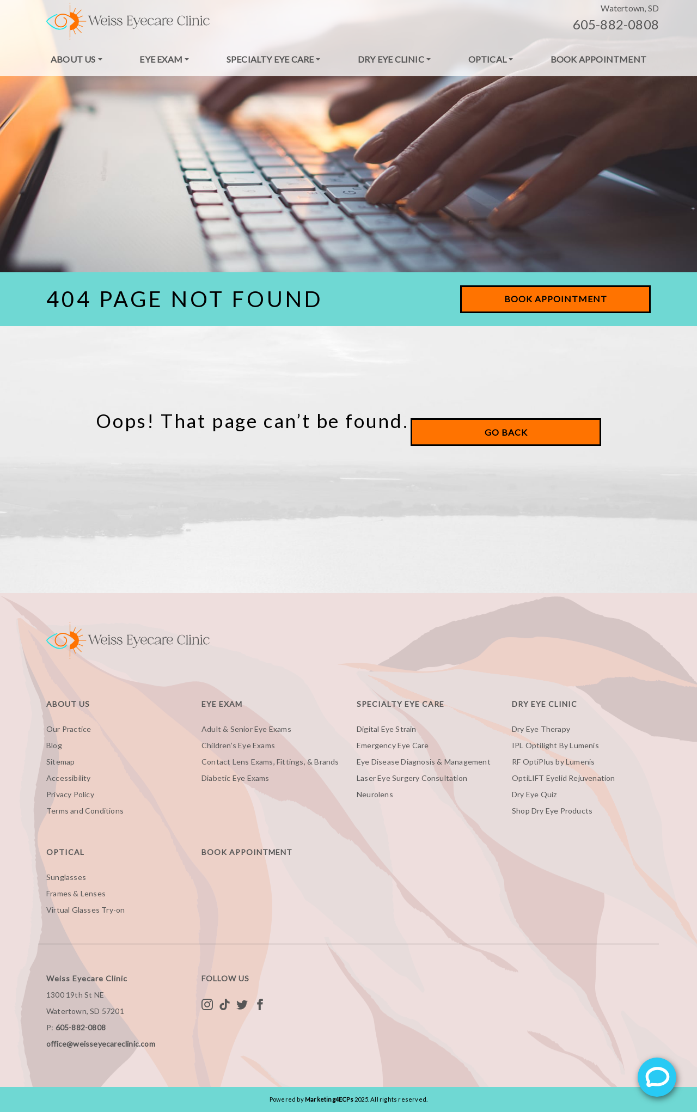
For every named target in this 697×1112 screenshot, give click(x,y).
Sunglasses (66, 877)
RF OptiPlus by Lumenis (553, 761)
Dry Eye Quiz (534, 794)
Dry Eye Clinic (391, 59)
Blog (54, 745)
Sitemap (60, 761)
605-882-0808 (616, 24)
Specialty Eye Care (270, 59)
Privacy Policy (70, 794)
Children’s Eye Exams (238, 745)
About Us (73, 59)
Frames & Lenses (76, 893)
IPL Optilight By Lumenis (555, 745)
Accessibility (68, 778)
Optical (487, 59)
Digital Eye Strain (387, 729)
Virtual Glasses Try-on (85, 909)
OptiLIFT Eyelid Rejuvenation (563, 778)
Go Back (506, 432)
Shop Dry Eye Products (552, 810)
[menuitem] (76, 59)
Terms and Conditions (85, 810)
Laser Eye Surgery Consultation (412, 778)
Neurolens (375, 794)
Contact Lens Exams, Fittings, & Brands (270, 761)
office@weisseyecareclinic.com (100, 1043)
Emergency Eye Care (393, 745)
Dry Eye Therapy (541, 729)
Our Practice (68, 729)
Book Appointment (598, 59)
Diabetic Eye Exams (235, 778)
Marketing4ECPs (329, 1099)
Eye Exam (160, 59)
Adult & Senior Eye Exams (246, 729)
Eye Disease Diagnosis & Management (424, 761)
